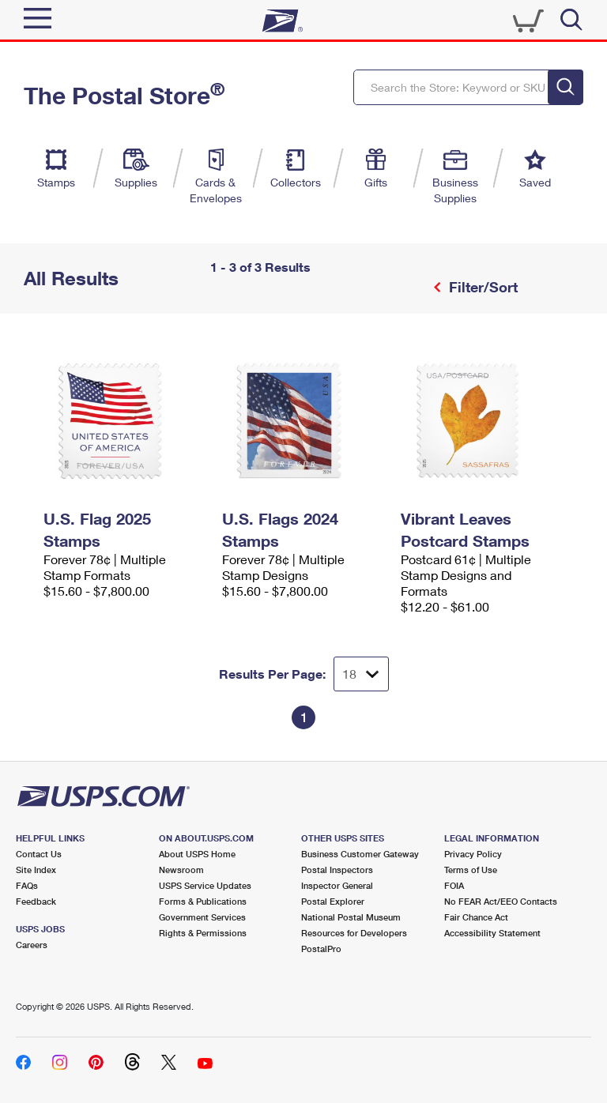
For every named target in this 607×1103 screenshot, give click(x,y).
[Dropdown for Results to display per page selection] (361, 674)
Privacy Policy (473, 854)
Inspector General (337, 885)
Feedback (36, 901)
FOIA (454, 885)
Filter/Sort (481, 287)
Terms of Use (470, 869)
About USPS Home (197, 854)
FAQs (27, 885)
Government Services (202, 917)
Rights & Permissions (203, 933)
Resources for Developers (354, 933)
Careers (31, 944)
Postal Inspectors (337, 869)
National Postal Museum (351, 917)
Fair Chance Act (476, 917)
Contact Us (39, 854)
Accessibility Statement (492, 933)
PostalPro (321, 948)
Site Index (36, 869)
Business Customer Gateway (360, 854)
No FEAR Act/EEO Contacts (500, 901)
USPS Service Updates (205, 885)
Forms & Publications (203, 901)
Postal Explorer (332, 901)
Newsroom (181, 869)
